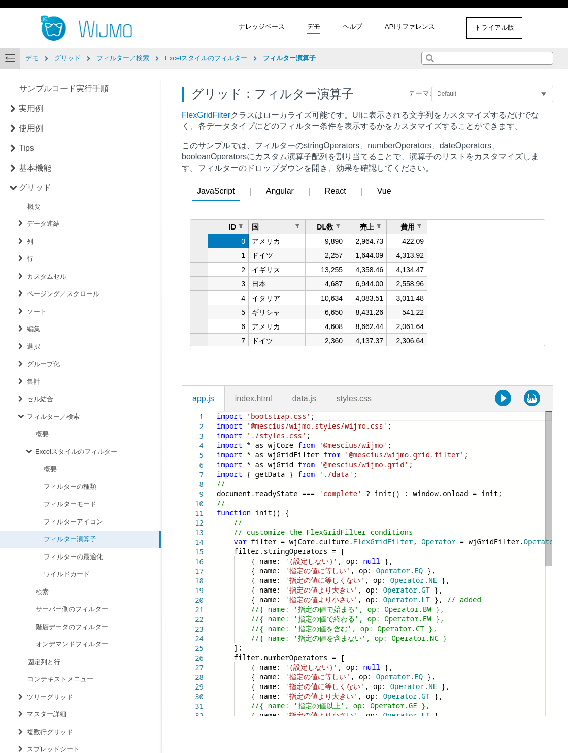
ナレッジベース (262, 26)
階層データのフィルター (72, 627)
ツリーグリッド (50, 697)
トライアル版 (494, 27)
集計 (33, 381)
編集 (33, 329)
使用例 (31, 128)
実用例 (31, 108)
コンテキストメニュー (60, 679)
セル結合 (40, 399)
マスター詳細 (46, 714)
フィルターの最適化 (73, 557)
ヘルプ (352, 26)
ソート (37, 311)
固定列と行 (43, 662)
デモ (313, 26)
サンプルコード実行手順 (64, 88)
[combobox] (487, 58)
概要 (34, 206)
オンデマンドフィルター (72, 644)
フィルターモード (70, 504)
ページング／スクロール (63, 294)
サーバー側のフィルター (72, 609)
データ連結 (43, 223)
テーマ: (419, 93)
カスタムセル (46, 276)
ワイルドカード (67, 574)
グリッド (35, 187)
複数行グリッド (50, 732)
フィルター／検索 (53, 416)
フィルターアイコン (73, 522)
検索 (42, 592)
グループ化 (43, 364)
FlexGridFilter (206, 115)
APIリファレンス (410, 26)
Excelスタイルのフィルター (76, 451)
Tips (26, 148)
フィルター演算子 (70, 539)
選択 (33, 346)
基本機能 (35, 167)
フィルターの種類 (70, 486)
